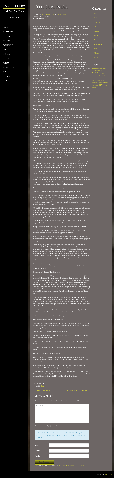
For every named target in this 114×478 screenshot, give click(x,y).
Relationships (9, 67)
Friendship (8, 45)
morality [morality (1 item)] (94, 78)
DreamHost (108, 474)
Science (6, 76)
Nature (6, 58)
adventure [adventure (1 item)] (94, 68)
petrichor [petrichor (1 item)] (99, 78)
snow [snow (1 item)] (93, 82)
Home (5, 27)
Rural (6, 72)
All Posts (7, 36)
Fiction (6, 40)
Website (37, 456)
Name (37, 445)
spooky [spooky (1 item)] (96, 82)
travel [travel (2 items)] (101, 84)
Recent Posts (9, 32)
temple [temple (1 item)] (106, 82)
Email (37, 450)
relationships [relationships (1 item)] (101, 80)
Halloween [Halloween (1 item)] (94, 75)
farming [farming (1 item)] (101, 73)
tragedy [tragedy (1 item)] (96, 85)
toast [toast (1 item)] (93, 85)
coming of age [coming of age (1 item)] (99, 70)
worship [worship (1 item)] (94, 87)
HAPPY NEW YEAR (42, 390)
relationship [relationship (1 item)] (95, 80)
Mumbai (6, 54)
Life (4, 49)
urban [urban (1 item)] (106, 85)
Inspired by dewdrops (14, 9)
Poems (6, 63)
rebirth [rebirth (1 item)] (102, 78)
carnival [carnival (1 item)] (94, 70)
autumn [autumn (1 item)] (104, 68)
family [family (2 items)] (95, 72)
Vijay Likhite (61, 14)
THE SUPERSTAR (52, 7)
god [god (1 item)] (104, 73)
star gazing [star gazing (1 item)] (101, 82)
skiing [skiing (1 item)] (106, 80)
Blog (42, 386)
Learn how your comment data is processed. (73, 465)
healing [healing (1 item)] (99, 75)
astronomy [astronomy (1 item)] (99, 68)
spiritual (7, 81)
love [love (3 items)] (104, 75)
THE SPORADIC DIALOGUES (77, 390)
